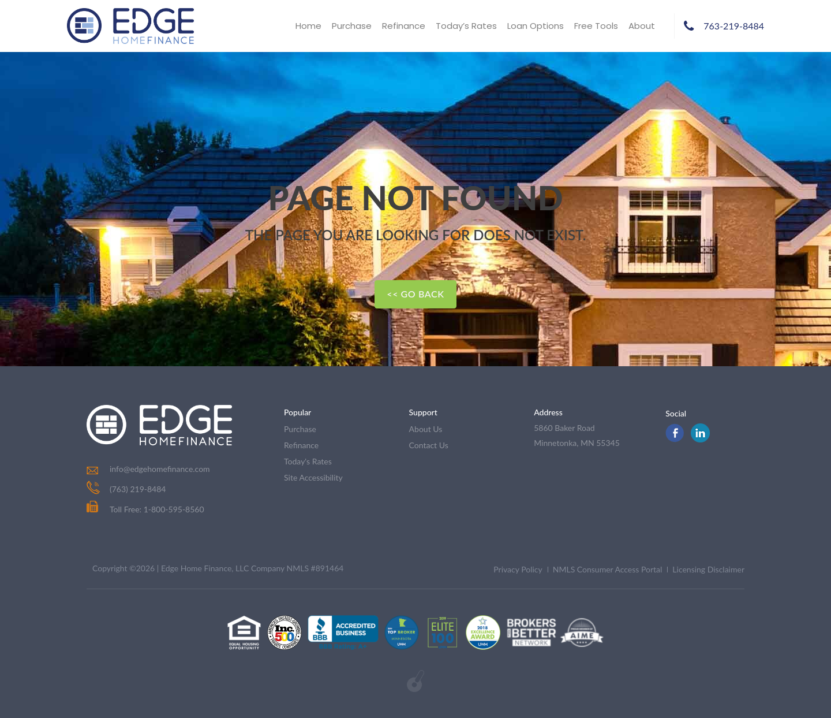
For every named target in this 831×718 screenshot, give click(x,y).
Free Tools (596, 26)
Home (308, 26)
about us (426, 429)
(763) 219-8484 (138, 489)
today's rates (308, 461)
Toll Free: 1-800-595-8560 (145, 509)
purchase (300, 429)
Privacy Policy (517, 569)
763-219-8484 (733, 25)
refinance (301, 445)
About (641, 26)
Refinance (403, 26)
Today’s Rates (466, 26)
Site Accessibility (313, 477)
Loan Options (535, 26)
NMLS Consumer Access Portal (607, 569)
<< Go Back (415, 293)
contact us (428, 445)
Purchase (352, 26)
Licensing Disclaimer (708, 569)
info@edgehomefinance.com (160, 469)
